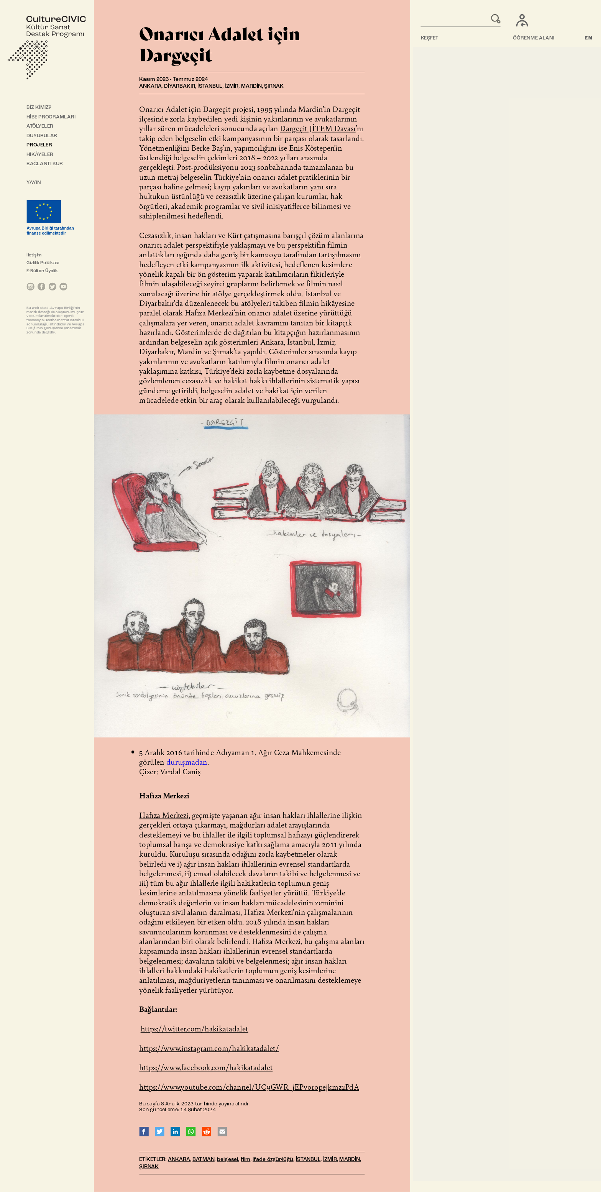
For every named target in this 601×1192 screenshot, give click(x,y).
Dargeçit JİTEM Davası (318, 128)
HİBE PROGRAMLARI (50, 117)
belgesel (227, 1159)
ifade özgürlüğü (273, 1159)
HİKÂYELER (39, 154)
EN (589, 38)
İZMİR (330, 1159)
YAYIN (33, 182)
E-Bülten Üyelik (42, 271)
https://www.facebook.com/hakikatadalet (206, 1067)
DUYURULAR (41, 135)
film (245, 1159)
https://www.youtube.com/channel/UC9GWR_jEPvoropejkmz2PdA (249, 1086)
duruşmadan (186, 761)
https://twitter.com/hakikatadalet (194, 1028)
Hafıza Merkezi (163, 814)
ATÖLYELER (39, 126)
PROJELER (39, 145)
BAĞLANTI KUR (44, 163)
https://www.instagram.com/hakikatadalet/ (209, 1048)
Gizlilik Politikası (42, 263)
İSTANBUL (308, 1159)
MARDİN (349, 1159)
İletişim (33, 255)
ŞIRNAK (149, 1166)
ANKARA (179, 1159)
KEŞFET (429, 38)
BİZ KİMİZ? (38, 107)
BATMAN (203, 1159)
